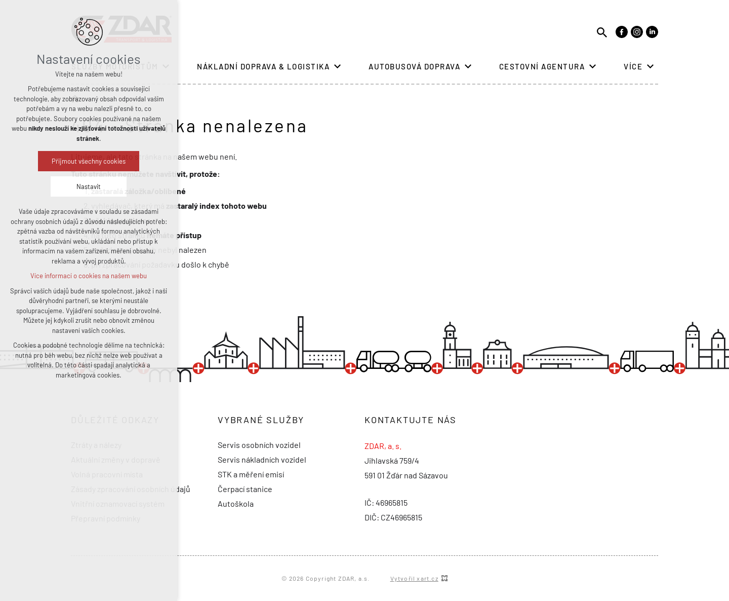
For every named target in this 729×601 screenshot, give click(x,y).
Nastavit (88, 186)
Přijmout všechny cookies (89, 161)
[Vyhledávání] (602, 31)
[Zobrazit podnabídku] (337, 66)
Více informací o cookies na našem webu (88, 276)
